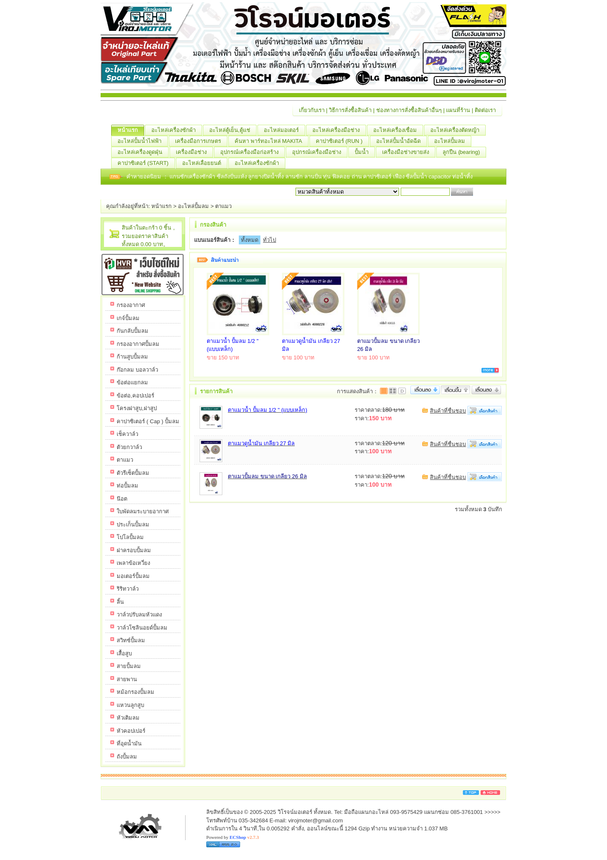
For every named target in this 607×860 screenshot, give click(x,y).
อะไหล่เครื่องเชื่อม (398, 130)
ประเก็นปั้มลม (133, 524)
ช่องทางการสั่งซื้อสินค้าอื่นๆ (409, 110)
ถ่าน (358, 176)
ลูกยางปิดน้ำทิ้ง (266, 176)
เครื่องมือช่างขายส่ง (408, 152)
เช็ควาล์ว (127, 434)
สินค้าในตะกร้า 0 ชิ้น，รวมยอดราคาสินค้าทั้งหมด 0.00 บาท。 (149, 236)
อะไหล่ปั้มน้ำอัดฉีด (401, 141)
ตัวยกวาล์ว (129, 447)
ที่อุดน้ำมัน (129, 743)
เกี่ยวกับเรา (312, 110)
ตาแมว (223, 206)
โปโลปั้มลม (130, 537)
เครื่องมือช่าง (194, 152)
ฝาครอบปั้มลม (134, 550)
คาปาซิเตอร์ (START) (146, 163)
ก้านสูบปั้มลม (132, 356)
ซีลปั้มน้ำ (417, 176)
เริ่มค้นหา (486, 192)
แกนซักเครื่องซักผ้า (193, 176)
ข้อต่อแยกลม (132, 382)
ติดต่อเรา (485, 110)
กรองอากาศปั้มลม (138, 344)
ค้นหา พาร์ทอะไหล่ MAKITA (272, 141)
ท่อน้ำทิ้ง (462, 176)
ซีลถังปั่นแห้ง (232, 176)
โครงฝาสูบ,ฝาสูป (137, 408)
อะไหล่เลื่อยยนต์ (204, 163)
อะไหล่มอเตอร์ (284, 130)
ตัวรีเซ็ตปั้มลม (133, 473)
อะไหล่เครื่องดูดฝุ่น (143, 152)
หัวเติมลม (128, 718)
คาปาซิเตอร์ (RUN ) (342, 141)
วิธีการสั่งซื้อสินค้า (350, 110)
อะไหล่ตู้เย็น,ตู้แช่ (233, 130)
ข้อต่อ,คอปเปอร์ (135, 395)
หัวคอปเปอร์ (131, 731)
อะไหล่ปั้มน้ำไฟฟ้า (143, 141)
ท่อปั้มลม (127, 485)
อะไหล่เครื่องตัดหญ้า (458, 130)
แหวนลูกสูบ (130, 705)
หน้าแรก (131, 130)
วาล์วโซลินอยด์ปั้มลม (142, 627)
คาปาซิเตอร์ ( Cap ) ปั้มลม (148, 421)
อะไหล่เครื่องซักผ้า (176, 130)
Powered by (232, 837)
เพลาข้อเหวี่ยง (133, 563)
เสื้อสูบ (124, 653)
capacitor (440, 176)
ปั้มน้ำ (365, 152)
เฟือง (399, 176)
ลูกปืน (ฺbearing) (464, 152)
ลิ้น (120, 602)
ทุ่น (327, 176)
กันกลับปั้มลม (132, 331)
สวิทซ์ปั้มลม (131, 640)
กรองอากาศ (131, 305)
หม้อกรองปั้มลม (135, 692)
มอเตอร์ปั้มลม (133, 576)
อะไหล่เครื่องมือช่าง (339, 130)
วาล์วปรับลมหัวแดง (139, 614)
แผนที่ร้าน (458, 110)
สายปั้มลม (129, 666)
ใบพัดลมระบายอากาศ (143, 511)
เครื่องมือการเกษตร (201, 141)
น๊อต (122, 499)
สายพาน (127, 679)
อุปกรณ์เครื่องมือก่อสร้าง (252, 152)
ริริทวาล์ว (128, 589)
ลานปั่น (313, 176)
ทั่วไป (269, 240)
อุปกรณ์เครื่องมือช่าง (319, 152)
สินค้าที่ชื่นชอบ (448, 411)
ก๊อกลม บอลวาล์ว (137, 370)
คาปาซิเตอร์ (378, 176)
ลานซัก (294, 176)
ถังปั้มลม (127, 756)
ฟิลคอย (342, 176)
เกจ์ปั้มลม (128, 318)
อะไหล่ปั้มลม (452, 141)
